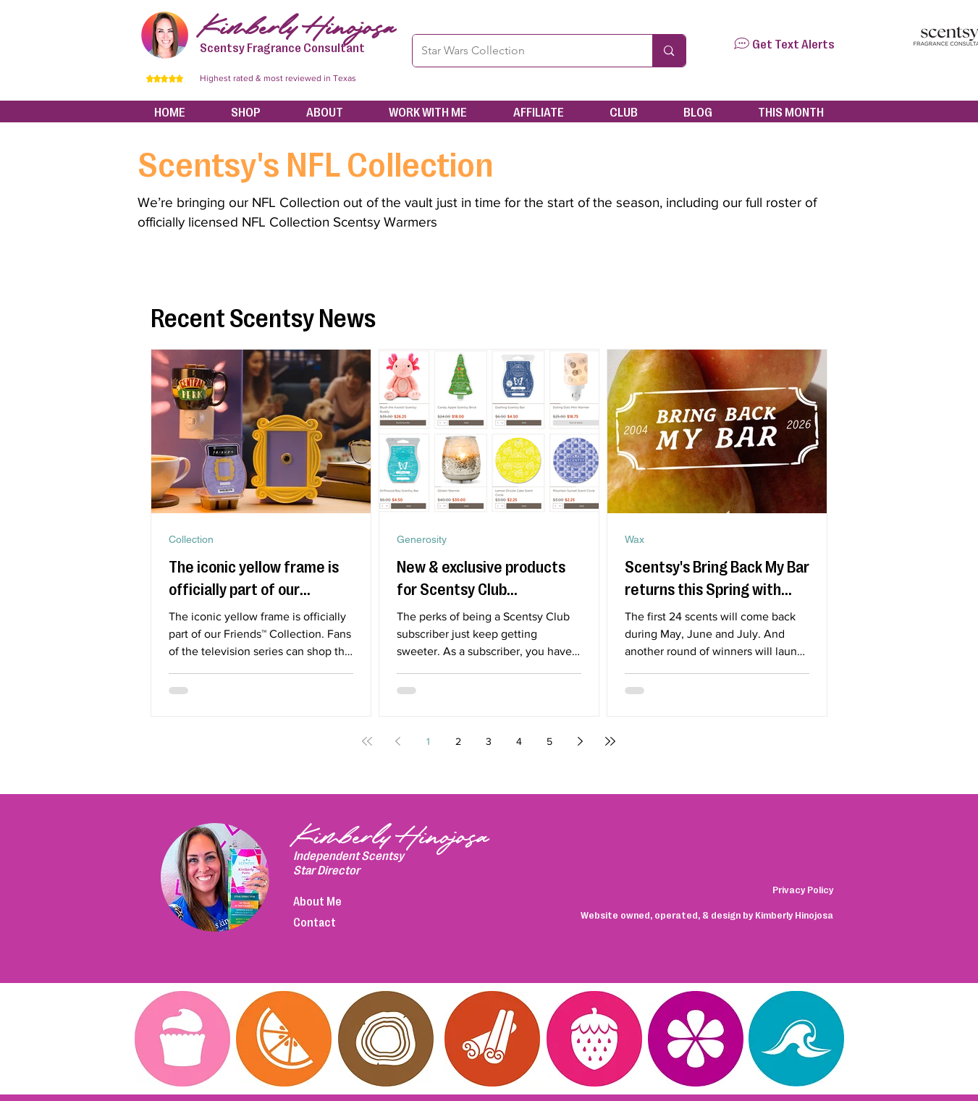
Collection (191, 539)
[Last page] (610, 741)
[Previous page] (397, 741)
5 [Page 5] (549, 741)
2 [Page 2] (458, 741)
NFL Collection (296, 202)
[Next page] (580, 741)
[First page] (367, 741)
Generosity (422, 539)
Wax (634, 539)
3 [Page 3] (489, 741)
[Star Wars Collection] (522, 51)
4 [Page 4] (519, 741)
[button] (741, 43)
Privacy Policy (802, 889)
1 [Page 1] (428, 741)
